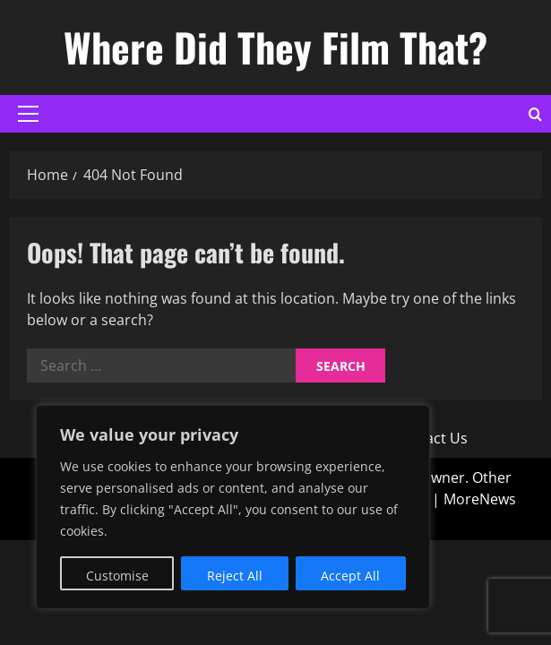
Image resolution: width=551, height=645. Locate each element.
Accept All (350, 575)
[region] (233, 507)
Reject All (235, 575)
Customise (117, 575)
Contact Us (430, 438)
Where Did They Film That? (275, 47)
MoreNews (479, 499)
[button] (28, 114)
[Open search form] (535, 114)
